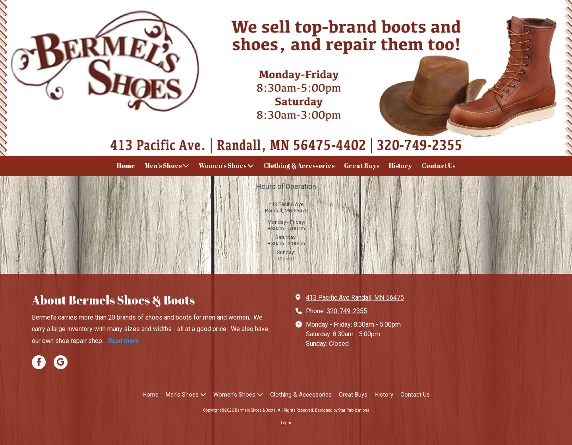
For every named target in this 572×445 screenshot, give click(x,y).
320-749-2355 (347, 311)
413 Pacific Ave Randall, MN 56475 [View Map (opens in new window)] (355, 297)
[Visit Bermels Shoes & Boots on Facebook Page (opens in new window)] (39, 362)
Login (286, 423)
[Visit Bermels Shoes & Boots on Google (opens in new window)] (61, 362)
